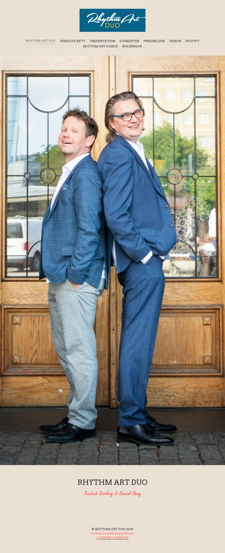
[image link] (112, 20)
